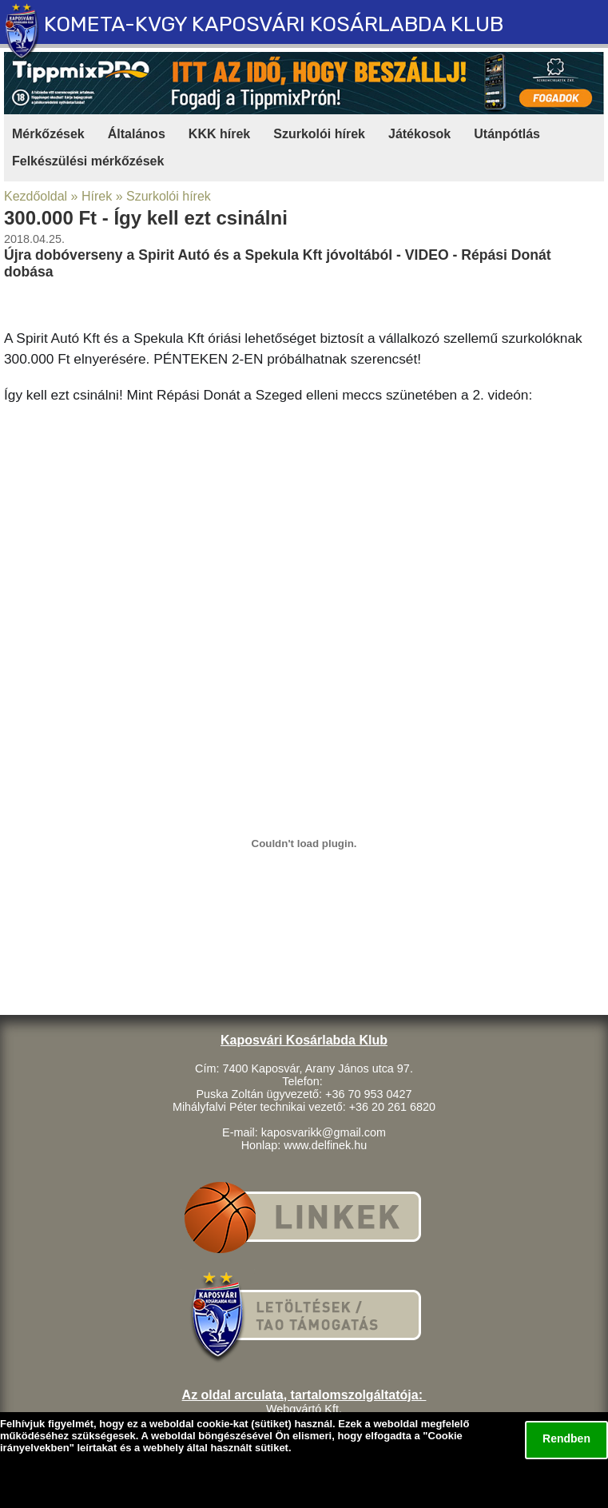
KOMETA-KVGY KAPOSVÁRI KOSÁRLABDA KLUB (273, 24)
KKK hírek (219, 134)
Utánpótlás (507, 134)
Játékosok (419, 134)
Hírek (96, 196)
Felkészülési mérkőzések (88, 161)
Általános (136, 134)
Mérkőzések (48, 134)
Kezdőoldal (35, 196)
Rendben (566, 1438)
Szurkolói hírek (319, 134)
